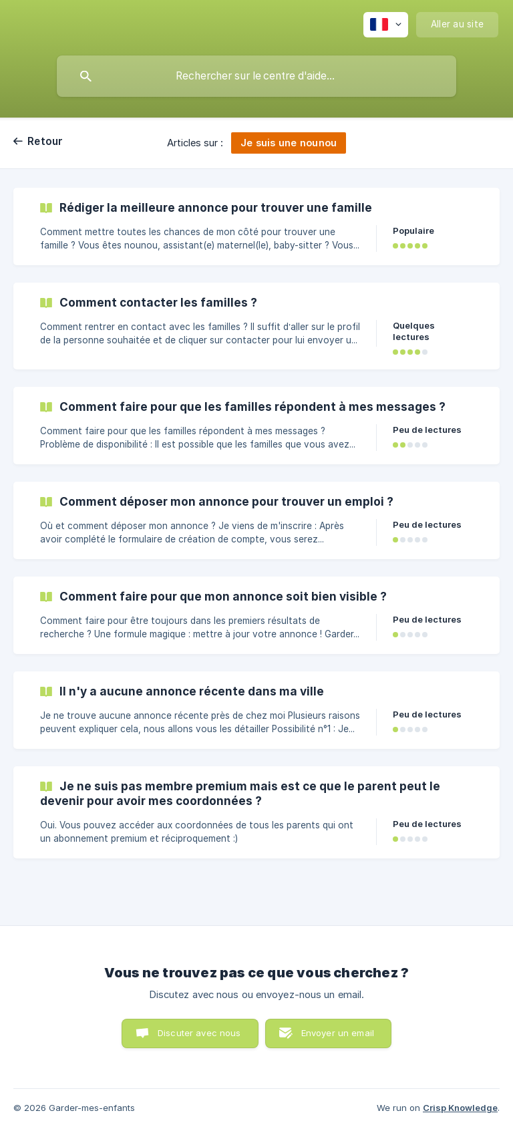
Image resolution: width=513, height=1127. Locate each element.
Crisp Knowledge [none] (460, 1107)
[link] (256, 226)
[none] (385, 24)
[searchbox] (256, 76)
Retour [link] (45, 141)
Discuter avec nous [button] (199, 1032)
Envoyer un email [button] (337, 1032)
